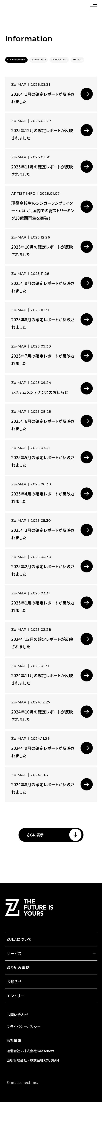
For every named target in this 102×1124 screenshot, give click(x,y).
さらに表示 (29, 855)
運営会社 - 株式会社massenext (30, 1072)
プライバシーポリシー (24, 1048)
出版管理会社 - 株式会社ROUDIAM (33, 1082)
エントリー (15, 1017)
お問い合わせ (18, 1036)
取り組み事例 (18, 989)
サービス (14, 975)
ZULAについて (19, 961)
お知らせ (14, 1003)
